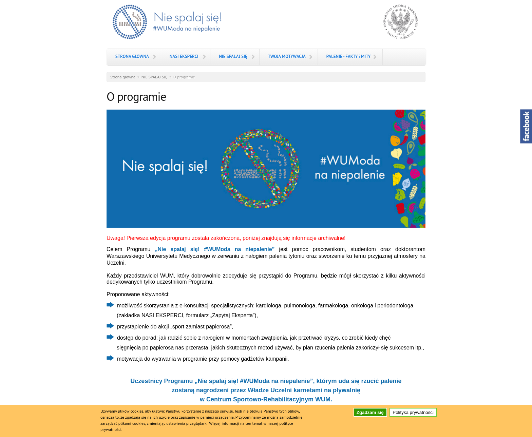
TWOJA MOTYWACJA (287, 56)
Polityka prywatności (413, 414)
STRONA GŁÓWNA (132, 56)
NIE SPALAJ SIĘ (233, 56)
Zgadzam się (370, 414)
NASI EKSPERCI (184, 56)
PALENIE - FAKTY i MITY (348, 56)
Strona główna (122, 76)
